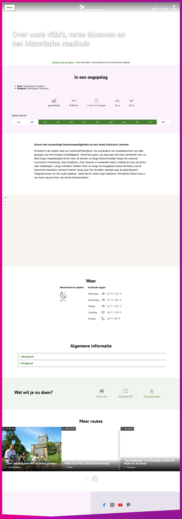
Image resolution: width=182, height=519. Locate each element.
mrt (45, 122)
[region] (91, 231)
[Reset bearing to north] (5, 205)
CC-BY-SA (119, 465)
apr (58, 122)
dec (163, 122)
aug (111, 122)
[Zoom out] (5, 201)
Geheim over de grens (62, 62)
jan (18, 122)
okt (137, 122)
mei (71, 122)
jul (97, 122)
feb (31, 122)
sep (124, 122)
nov (150, 122)
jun (84, 122)
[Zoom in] (5, 198)
